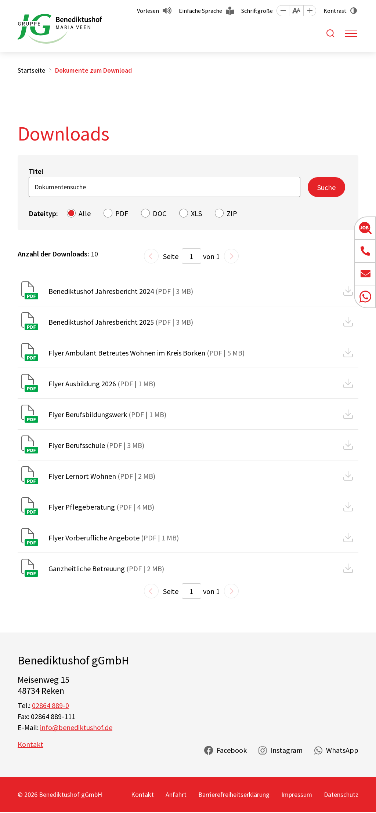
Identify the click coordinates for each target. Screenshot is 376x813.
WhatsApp (342, 750)
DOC (159, 213)
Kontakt (30, 744)
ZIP (232, 213)
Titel (36, 171)
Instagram (286, 750)
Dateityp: (43, 213)
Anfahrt (176, 794)
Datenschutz (341, 794)
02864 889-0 (50, 705)
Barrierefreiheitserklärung (234, 794)
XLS (196, 213)
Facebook (232, 750)
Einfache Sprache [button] (200, 10)
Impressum (296, 794)
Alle (85, 213)
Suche (326, 187)
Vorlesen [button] (148, 10)
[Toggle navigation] (351, 33)
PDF (121, 213)
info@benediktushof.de (76, 727)
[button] (282, 10)
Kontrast (335, 10)
